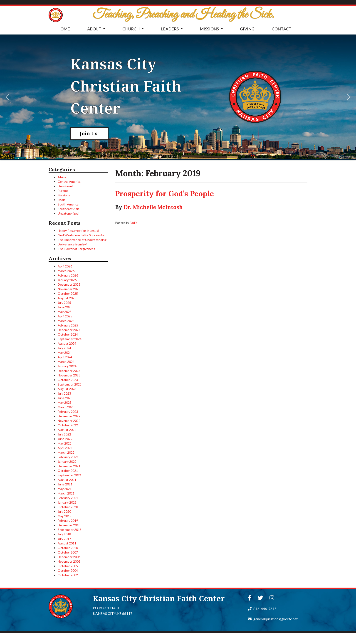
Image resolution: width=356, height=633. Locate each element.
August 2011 (67, 543)
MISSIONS (212, 30)
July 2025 (64, 302)
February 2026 (68, 275)
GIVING (247, 28)
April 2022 (65, 448)
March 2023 (66, 407)
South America (68, 204)
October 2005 (68, 566)
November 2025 (69, 289)
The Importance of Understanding (82, 240)
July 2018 (64, 534)
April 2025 (65, 316)
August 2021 (67, 480)
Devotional (65, 186)
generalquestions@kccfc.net (273, 619)
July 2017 (64, 539)
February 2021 (68, 498)
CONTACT (282, 28)
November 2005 (69, 561)
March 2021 (66, 493)
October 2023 (68, 380)
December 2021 (69, 466)
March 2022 (66, 452)
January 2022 (67, 461)
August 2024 (67, 343)
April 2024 (65, 357)
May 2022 (65, 443)
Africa (62, 177)
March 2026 (66, 271)
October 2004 (68, 570)
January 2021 (67, 502)
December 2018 (69, 525)
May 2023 (65, 402)
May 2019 (65, 516)
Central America (69, 181)
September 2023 (70, 384)
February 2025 (68, 325)
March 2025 (66, 321)
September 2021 (70, 475)
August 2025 (67, 298)
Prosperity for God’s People (164, 193)
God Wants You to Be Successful (81, 235)
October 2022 (68, 425)
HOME (63, 28)
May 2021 (65, 489)
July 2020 (64, 511)
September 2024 (70, 339)
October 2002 (68, 575)
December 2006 (69, 557)
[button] (7, 97)
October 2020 (68, 507)
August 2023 (67, 389)
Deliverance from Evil (72, 244)
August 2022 (67, 430)
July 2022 (64, 434)
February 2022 (68, 457)
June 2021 (65, 484)
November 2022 (69, 421)
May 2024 (65, 352)
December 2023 (69, 371)
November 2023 (69, 375)
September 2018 (70, 530)
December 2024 (69, 330)
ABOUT (97, 30)
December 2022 (69, 416)
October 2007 (68, 552)
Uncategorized (68, 213)
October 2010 (68, 548)
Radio (62, 200)
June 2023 (65, 398)
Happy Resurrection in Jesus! (78, 230)
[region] (178, 97)
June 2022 (65, 439)
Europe (63, 191)
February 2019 (68, 520)
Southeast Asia (68, 209)
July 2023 (64, 393)
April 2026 (65, 266)
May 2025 (65, 312)
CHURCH (133, 30)
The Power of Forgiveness (76, 249)
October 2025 (68, 293)
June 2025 (65, 307)
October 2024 (68, 334)
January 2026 (67, 280)
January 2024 (67, 366)
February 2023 (68, 411)
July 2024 (64, 348)
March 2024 (66, 361)
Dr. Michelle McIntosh (153, 207)
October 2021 (68, 470)
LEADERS (172, 30)
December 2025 (69, 284)
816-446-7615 (262, 608)
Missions (64, 195)
